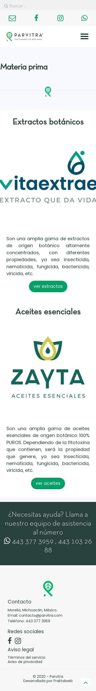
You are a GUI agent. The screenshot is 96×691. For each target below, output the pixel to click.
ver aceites (48, 483)
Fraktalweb (63, 680)
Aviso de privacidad (25, 661)
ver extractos (48, 286)
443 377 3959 (29, 541)
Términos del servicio (27, 657)
